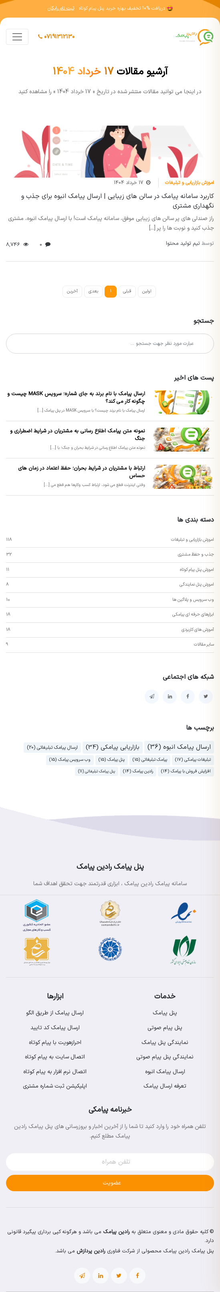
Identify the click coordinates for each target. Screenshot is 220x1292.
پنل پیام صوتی (164, 1028)
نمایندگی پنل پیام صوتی (165, 1057)
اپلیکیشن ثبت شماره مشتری (55, 1086)
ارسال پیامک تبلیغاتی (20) (52, 747)
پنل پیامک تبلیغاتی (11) (96, 771)
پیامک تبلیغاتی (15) (150, 759)
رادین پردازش (91, 1251)
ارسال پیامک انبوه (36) (179, 747)
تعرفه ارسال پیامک (164, 1086)
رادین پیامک (116, 1232)
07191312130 (56, 37)
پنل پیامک (165, 1013)
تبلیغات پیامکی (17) (193, 759)
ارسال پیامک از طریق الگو (55, 1013)
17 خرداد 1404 (128, 182)
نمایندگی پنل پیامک (164, 1042)
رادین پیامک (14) (138, 771)
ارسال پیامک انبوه (165, 1072)
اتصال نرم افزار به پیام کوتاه (55, 1072)
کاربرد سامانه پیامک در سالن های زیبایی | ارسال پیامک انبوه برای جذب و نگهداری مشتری (117, 201)
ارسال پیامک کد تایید (55, 1028)
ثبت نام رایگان (61, 8)
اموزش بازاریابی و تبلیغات (189, 182)
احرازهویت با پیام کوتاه (55, 1042)
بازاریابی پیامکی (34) (112, 747)
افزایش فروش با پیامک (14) (186, 771)
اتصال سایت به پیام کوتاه (55, 1057)
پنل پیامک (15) (112, 759)
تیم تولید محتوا (190, 243)
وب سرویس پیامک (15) (70, 759)
